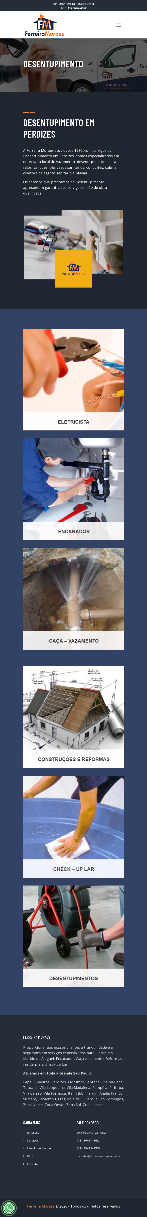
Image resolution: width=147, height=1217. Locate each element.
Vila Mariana (111, 1082)
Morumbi (76, 1082)
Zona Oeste (54, 1104)
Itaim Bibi (76, 1093)
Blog (30, 1156)
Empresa (33, 1132)
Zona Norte (33, 1104)
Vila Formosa (55, 1093)
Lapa (27, 1082)
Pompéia (99, 1087)
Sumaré (29, 1099)
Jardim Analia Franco (104, 1093)
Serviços (33, 1140)
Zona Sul (73, 1104)
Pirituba (116, 1087)
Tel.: (73, 8)
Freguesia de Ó (70, 1099)
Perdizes (58, 1082)
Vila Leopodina (52, 1087)
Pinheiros (41, 1082)
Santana (93, 1082)
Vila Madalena (78, 1087)
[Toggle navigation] (118, 25)
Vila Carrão (32, 1093)
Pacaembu (47, 1099)
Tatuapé (30, 1087)
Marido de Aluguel (39, 1148)
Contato (32, 1164)
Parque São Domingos (104, 1099)
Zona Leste (92, 1104)
